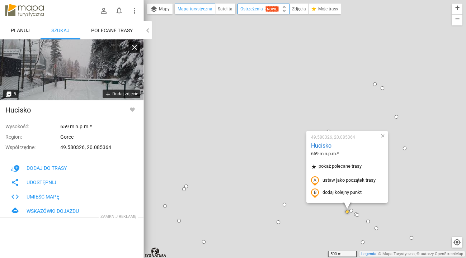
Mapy (160, 9)
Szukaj (60, 30)
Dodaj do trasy (39, 168)
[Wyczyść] (134, 47)
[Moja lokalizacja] (457, 242)
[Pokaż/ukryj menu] (134, 10)
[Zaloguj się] (103, 10)
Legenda (368, 254)
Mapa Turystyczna (398, 254)
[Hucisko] (71, 69)
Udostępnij (33, 182)
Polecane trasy (112, 30)
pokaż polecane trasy (293, 84)
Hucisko (278, 62)
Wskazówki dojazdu (45, 211)
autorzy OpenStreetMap (442, 254)
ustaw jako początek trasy (300, 98)
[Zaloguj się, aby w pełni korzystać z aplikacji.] (132, 109)
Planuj (20, 30)
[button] (161, 159)
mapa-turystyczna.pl (24, 10)
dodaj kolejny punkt (293, 110)
